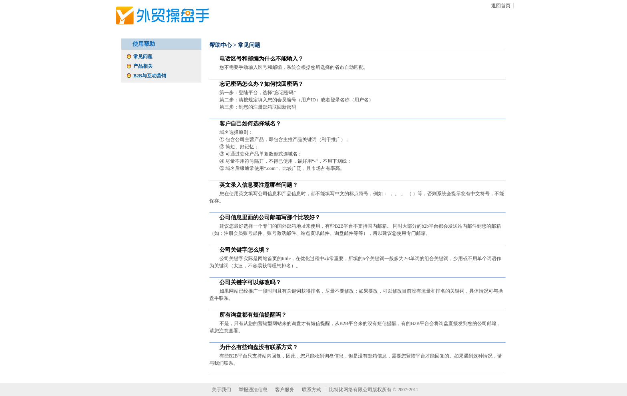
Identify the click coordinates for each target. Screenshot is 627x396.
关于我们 (221, 389)
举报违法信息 (253, 389)
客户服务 (284, 389)
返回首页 (500, 5)
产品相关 (143, 66)
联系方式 (311, 389)
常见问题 (143, 56)
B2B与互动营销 (149, 76)
